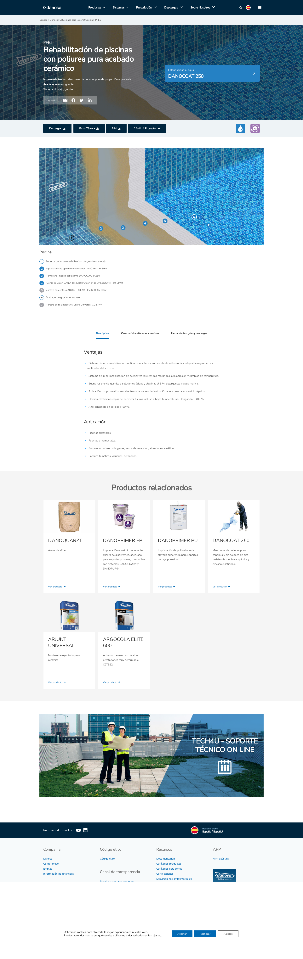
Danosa (47, 860)
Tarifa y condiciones (168, 900)
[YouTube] (78, 831)
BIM (114, 128)
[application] (154, 7)
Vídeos (160, 895)
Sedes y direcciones (168, 935)
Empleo (47, 870)
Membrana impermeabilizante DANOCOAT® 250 (74, 276)
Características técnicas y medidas (139, 335)
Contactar (162, 930)
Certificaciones (165, 875)
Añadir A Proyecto (145, 128)
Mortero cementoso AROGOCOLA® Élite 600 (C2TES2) (78, 291)
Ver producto (58, 591)
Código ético (107, 860)
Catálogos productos (168, 865)
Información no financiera (58, 875)
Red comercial (164, 940)
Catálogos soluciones (169, 870)
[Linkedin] (91, 831)
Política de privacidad (55, 902)
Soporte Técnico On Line (171, 945)
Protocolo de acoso (111, 912)
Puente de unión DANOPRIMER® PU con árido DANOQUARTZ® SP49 (88, 284)
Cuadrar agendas (252, 917)
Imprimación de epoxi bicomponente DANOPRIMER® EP (79, 269)
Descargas (55, 128)
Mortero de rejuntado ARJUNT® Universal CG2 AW (76, 306)
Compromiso (51, 865)
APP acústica (221, 860)
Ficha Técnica (87, 128)
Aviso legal (50, 897)
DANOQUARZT (64, 545)
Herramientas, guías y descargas (191, 335)
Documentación (165, 860)
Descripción (99, 335)
